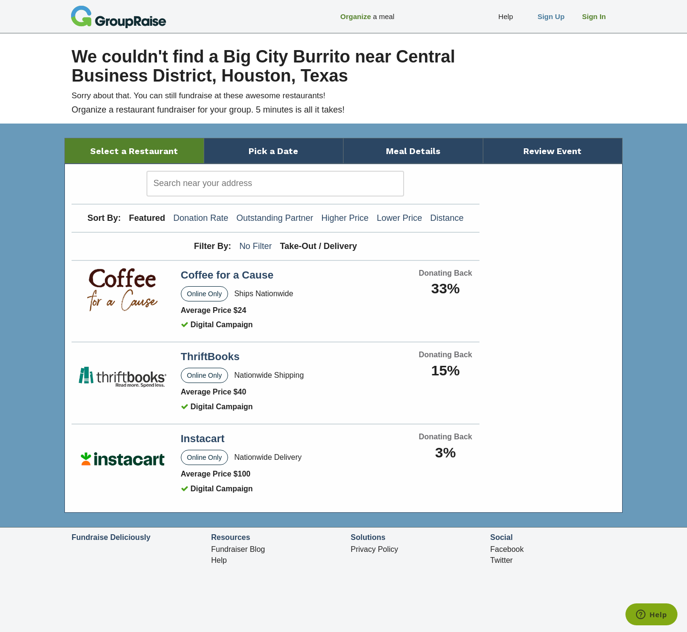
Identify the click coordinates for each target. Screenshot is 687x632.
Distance (447, 218)
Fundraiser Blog (238, 549)
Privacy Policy (374, 549)
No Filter (255, 246)
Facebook (507, 549)
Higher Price (345, 218)
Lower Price (399, 218)
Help (219, 560)
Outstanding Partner (274, 218)
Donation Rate (200, 218)
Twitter (501, 560)
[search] (275, 184)
